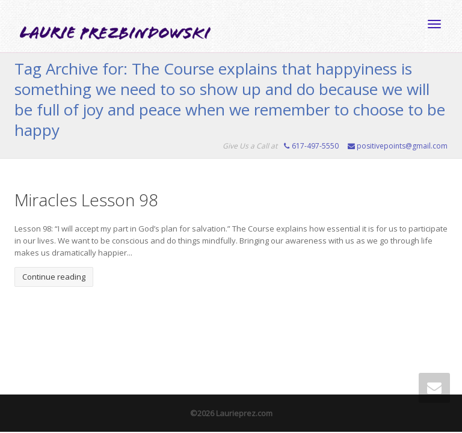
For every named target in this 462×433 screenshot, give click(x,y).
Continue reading (53, 276)
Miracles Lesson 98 (86, 199)
